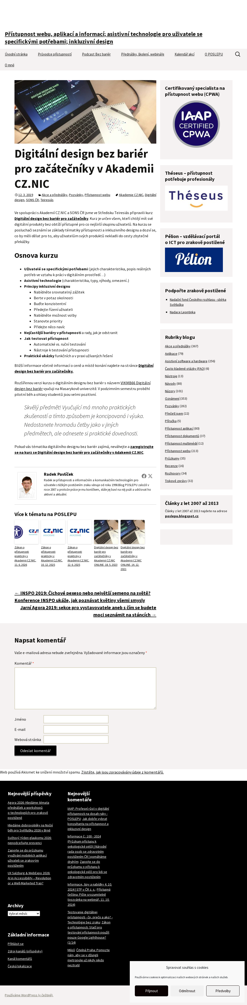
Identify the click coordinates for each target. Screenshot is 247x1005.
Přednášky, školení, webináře (142, 54)
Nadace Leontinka (182, 312)
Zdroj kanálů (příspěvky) (25, 951)
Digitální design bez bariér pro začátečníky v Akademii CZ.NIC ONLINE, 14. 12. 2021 (133, 558)
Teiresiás (47, 200)
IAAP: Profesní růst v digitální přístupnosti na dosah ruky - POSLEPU (88, 813)
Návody (170, 383)
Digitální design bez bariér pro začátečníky (51, 218)
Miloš (71, 950)
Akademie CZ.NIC (131, 195)
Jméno (20, 719)
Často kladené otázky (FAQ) (185, 368)
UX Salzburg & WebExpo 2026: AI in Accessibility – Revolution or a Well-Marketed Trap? (29, 878)
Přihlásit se (16, 944)
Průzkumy (172, 458)
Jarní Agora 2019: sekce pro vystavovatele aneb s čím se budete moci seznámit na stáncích (88, 611)
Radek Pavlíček (58, 474)
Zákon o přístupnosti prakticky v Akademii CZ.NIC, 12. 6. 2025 (78, 555)
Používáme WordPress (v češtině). (29, 995)
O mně (9, 65)
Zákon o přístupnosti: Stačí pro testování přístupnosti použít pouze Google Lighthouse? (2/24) (89, 932)
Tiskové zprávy (176, 481)
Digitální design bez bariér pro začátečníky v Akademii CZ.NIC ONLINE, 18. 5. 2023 (106, 555)
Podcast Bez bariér (96, 54)
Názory (170, 391)
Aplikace (171, 353)
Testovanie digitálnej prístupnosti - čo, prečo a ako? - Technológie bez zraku (90, 917)
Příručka (171, 421)
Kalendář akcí (184, 54)
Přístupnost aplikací (179, 428)
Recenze (171, 466)
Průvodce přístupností (55, 54)
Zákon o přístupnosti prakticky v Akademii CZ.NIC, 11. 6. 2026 (25, 555)
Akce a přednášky (54, 195)
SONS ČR (32, 200)
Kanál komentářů (20, 958)
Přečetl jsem (174, 413)
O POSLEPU (214, 54)
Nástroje (171, 376)
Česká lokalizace (20, 966)
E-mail (20, 729)
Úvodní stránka (16, 54)
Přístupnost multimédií (181, 443)
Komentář (24, 663)
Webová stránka (27, 739)
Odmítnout (187, 991)
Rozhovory (173, 473)
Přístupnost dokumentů (182, 436)
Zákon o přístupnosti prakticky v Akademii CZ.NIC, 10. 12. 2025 (52, 555)
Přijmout (151, 991)
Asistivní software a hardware (186, 361)
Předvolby (223, 991)
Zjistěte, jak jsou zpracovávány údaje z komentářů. (122, 772)
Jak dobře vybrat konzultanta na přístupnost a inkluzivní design (88, 824)
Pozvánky (76, 195)
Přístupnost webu (97, 195)
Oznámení (172, 398)
